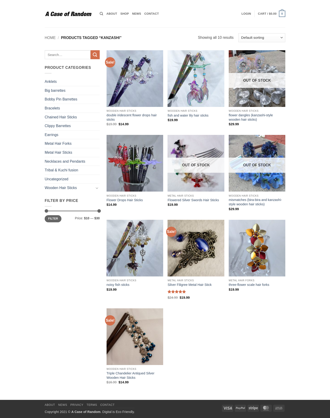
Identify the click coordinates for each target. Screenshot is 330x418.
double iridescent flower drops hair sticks (132, 117)
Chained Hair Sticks (61, 117)
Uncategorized (56, 179)
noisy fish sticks (118, 285)
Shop (124, 13)
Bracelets (52, 108)
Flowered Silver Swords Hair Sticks (193, 200)
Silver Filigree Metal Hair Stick (190, 285)
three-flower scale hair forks (249, 285)
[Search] (101, 13)
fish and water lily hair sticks (188, 115)
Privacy (76, 405)
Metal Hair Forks (58, 143)
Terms (92, 405)
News (136, 13)
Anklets (51, 82)
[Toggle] (97, 188)
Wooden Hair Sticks (61, 188)
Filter (53, 218)
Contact (151, 13)
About (111, 13)
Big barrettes (55, 90)
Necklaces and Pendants (65, 161)
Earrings (51, 135)
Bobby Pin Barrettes (61, 99)
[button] (246, 13)
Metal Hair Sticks (58, 152)
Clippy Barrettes (58, 126)
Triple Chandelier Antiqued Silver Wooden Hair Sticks (130, 375)
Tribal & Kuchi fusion (61, 170)
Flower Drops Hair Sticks (125, 200)
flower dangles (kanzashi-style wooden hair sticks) (251, 117)
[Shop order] (261, 37)
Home (50, 38)
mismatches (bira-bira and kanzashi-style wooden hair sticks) (255, 202)
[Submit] (95, 54)
